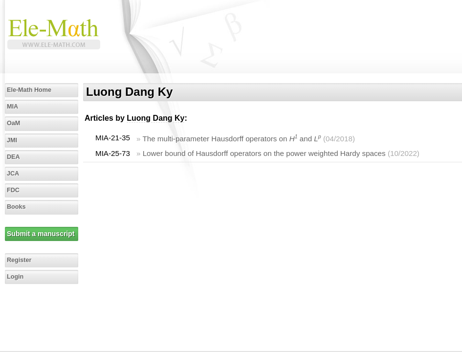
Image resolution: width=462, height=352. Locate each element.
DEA (13, 157)
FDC (13, 190)
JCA (13, 173)
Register (19, 260)
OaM (13, 123)
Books (16, 206)
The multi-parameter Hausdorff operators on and (231, 138)
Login (15, 276)
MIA (12, 106)
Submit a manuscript (40, 234)
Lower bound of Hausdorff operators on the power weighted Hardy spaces (264, 153)
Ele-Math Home (29, 90)
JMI (12, 140)
